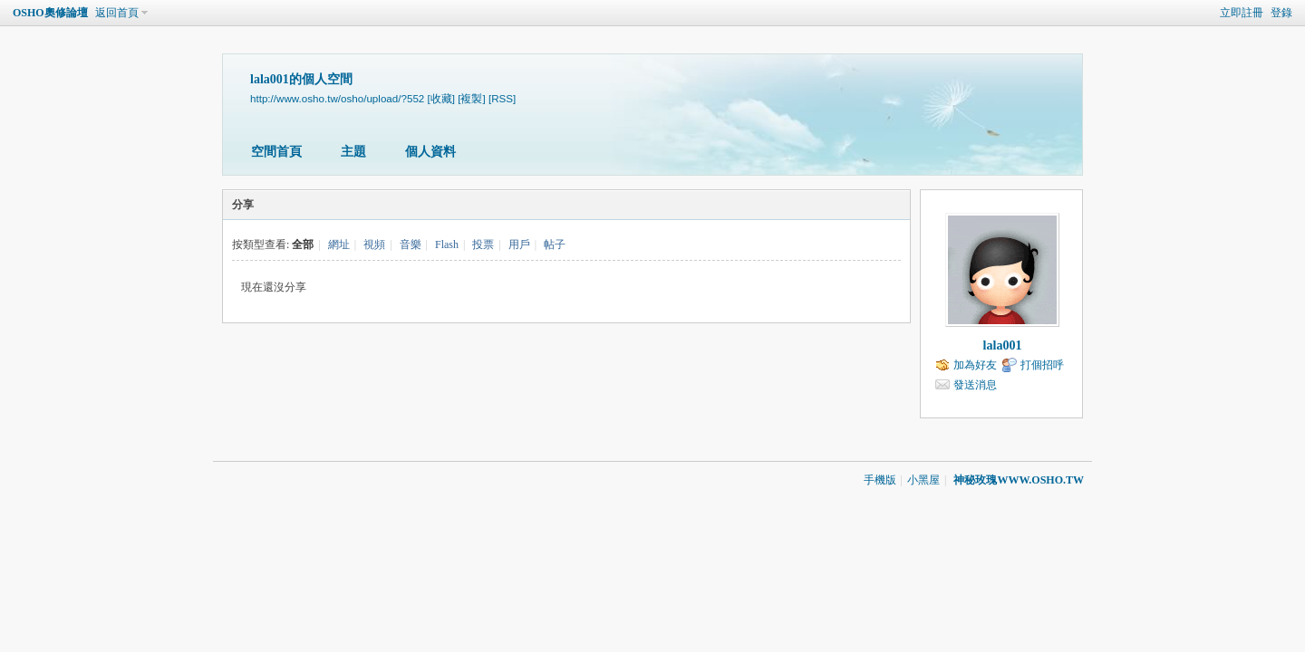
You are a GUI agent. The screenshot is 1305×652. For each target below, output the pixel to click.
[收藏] (441, 98)
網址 (339, 244)
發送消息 (975, 385)
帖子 (555, 244)
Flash (447, 244)
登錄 (1281, 12)
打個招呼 (1042, 365)
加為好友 (975, 365)
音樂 (410, 244)
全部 (303, 244)
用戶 (519, 244)
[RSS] (502, 98)
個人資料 (430, 151)
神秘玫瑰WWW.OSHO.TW (1018, 480)
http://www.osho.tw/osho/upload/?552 (337, 98)
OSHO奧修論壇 (50, 12)
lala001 (1002, 345)
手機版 (880, 480)
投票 (483, 244)
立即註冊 (1241, 12)
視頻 (374, 244)
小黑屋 (923, 480)
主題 (353, 151)
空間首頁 (276, 151)
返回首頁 (117, 12)
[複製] (471, 98)
